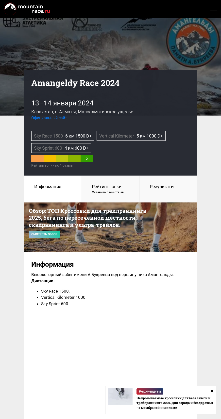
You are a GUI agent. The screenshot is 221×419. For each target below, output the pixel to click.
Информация (47, 186)
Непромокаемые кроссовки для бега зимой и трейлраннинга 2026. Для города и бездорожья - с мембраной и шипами (174, 403)
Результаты (162, 186)
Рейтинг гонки (111, 189)
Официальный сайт (49, 118)
